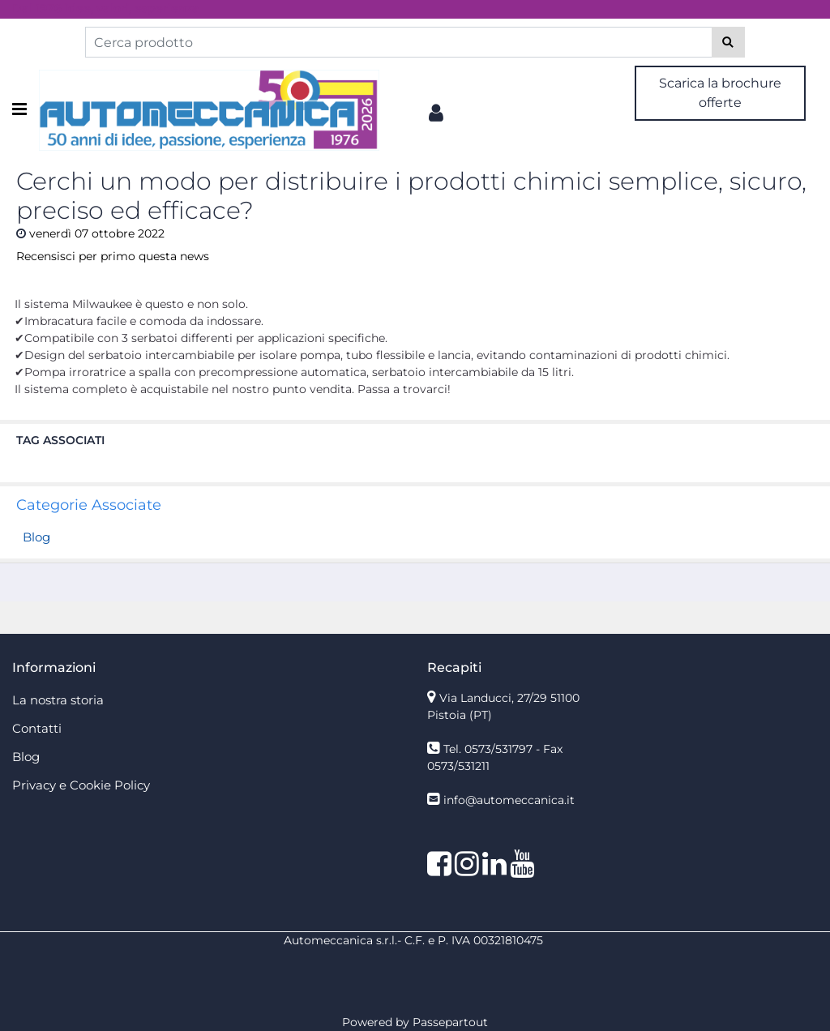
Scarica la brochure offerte (720, 92)
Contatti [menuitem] (37, 728)
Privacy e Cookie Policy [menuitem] (81, 785)
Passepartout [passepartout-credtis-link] (450, 1022)
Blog (36, 537)
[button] (728, 42)
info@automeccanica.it (509, 800)
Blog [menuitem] (26, 756)
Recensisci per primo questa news (112, 256)
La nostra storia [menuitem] (58, 700)
